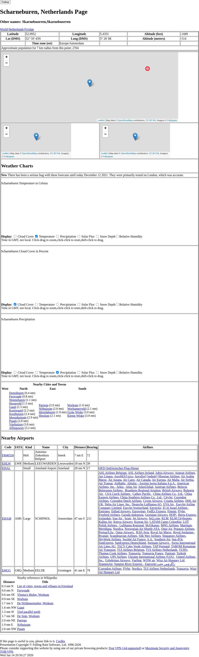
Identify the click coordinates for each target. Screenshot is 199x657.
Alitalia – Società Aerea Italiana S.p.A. (151, 483)
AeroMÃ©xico (123, 476)
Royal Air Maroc (161, 532)
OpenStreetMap (125, 120)
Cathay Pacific (142, 493)
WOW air (149, 560)
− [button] (6, 63)
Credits (60, 641)
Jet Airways (140, 518)
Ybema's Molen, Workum (33, 594)
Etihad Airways (121, 511)
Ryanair (103, 535)
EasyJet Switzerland (135, 507)
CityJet (168, 497)
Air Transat (106, 483)
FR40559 (8, 455)
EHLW (6, 463)
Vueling (136, 560)
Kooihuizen (16, 414)
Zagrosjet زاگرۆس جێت (160, 564)
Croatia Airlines (174, 500)
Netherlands (16, 29)
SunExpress (106, 542)
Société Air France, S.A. (138, 539)
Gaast (12, 407)
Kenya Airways (123, 521)
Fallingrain (172, 120)
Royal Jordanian (183, 532)
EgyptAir (155, 507)
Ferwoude (15, 396)
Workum (72, 405)
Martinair (186, 525)
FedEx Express (156, 511)
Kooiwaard (16, 410)
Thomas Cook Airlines (113, 553)
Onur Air (166, 528)
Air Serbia (187, 479)
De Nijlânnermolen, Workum (35, 603)
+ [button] (6, 57)
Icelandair (105, 518)
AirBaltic (120, 483)
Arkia (120, 486)
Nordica (118, 528)
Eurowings (139, 511)
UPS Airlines (118, 556)
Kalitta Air (105, 521)
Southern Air (162, 539)
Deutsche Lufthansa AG (147, 504)
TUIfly (183, 549)
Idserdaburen (47, 412)
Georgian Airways (156, 514)
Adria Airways (164, 472)
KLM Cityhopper (180, 518)
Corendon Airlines (110, 568)
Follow (5, 2)
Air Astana (115, 479)
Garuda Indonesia (132, 514)
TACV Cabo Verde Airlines (134, 546)
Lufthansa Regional (131, 525)
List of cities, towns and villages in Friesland (45, 586)
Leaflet (101, 120)
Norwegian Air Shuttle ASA (142, 528)
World (4, 29)
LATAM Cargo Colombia (165, 521)
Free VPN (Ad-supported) (125, 648)
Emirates (104, 511)
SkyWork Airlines (110, 539)
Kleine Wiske (75, 415)
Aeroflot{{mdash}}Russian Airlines (157, 476)
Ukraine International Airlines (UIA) (151, 556)
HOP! (172, 514)
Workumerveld (76, 408)
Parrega (43, 405)
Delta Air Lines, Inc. (117, 504)
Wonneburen (17, 400)
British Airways (172, 490)
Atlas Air (131, 486)
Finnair (172, 511)
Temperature (47, 236)
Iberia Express (187, 514)
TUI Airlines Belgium (130, 549)
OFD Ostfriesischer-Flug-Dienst (119, 468)
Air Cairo (129, 479)
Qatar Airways (125, 532)
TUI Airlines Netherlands (161, 549)
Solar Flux (87, 236)
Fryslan (29, 29)
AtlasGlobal (145, 486)
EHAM (6, 518)
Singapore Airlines (174, 535)
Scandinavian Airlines (123, 535)
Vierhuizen (16, 424)
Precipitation (68, 236)
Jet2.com (154, 518)
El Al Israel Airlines (175, 507)
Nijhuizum (45, 408)
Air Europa (159, 479)
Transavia (134, 553)
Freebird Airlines (109, 514)
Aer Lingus (106, 476)
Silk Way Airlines (150, 535)
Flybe (181, 511)
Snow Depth (107, 236)
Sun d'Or (177, 539)
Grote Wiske (75, 412)
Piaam (13, 421)
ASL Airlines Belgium (113, 472)
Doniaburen (16, 393)
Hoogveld (15, 403)
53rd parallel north (28, 611)
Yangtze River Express (128, 564)
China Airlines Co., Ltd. (168, 493)
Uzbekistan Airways (117, 560)
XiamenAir (106, 564)
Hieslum (44, 415)
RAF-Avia (142, 532)
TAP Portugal (161, 546)
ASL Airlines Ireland (141, 472)
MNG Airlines (170, 525)
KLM (164, 518)
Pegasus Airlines (184, 528)
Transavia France (152, 553)
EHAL (6, 468)
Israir (128, 518)
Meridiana (105, 528)
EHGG (6, 570)
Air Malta (173, 479)
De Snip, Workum (28, 616)
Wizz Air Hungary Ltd (170, 560)
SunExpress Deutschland (130, 542)
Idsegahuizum (18, 417)
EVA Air (169, 504)
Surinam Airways (159, 542)
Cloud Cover (26, 236)
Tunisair (170, 553)
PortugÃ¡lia (106, 532)
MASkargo (152, 525)
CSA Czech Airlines (118, 493)
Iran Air (118, 518)
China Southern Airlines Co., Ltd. (141, 497)
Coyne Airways (152, 500)
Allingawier (16, 428)
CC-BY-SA (151, 120)
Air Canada (143, 479)
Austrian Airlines (165, 486)
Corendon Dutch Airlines (125, 500)
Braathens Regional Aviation (143, 490)
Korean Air (141, 521)
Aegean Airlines (185, 472)
